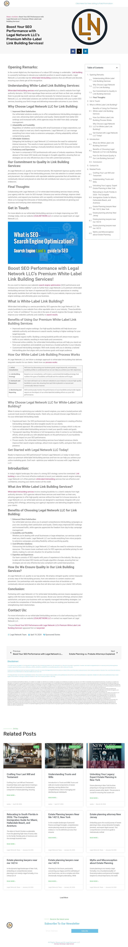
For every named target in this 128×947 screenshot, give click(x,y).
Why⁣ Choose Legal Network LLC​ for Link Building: (104, 86)
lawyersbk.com (103, 692)
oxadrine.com (52, 694)
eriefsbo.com (96, 698)
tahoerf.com (34, 684)
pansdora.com (108, 699)
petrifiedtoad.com (33, 686)
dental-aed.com (36, 687)
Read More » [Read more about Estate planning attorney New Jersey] (94, 838)
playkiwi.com (10, 698)
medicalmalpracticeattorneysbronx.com (54, 701)
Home (8, 17)
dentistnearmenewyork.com (34, 694)
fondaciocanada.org (24, 698)
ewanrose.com (44, 703)
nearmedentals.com (58, 697)
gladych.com (26, 686)
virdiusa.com (103, 687)
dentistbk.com (100, 697)
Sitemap (56, 944)
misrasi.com (10, 687)
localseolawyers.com (71, 690)
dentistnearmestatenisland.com (14, 690)
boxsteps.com (58, 694)
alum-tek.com (25, 687)
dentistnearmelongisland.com (81, 695)
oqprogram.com (11, 683)
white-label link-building (41, 78)
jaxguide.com (91, 688)
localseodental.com (84, 691)
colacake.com (112, 695)
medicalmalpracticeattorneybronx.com (49, 687)
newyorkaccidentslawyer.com (26, 701)
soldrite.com (51, 699)
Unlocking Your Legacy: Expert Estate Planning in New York (105, 187)
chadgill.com (39, 682)
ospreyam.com (69, 686)
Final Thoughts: (99, 97)
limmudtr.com (115, 699)
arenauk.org (112, 684)
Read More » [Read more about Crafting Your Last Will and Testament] (11, 795)
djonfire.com (76, 702)
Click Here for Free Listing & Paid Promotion (94, 3)
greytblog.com (36, 701)
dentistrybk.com (94, 694)
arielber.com (101, 694)
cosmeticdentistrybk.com (59, 683)
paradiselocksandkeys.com (13, 697)
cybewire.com (116, 692)
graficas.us (110, 682)
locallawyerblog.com (109, 686)
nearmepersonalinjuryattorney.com (81, 699)
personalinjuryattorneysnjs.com (36, 692)
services (30, 90)
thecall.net (96, 688)
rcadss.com (85, 701)
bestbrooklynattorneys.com (33, 690)
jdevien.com (50, 691)
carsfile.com (22, 697)
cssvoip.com (102, 688)
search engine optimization (50, 285)
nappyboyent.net (112, 702)
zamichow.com (77, 684)
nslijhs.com (45, 686)
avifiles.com (94, 697)
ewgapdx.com (39, 691)
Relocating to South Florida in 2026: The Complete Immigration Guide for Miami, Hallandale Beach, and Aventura (105, 197)
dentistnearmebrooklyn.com (28, 695)
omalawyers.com (11, 691)
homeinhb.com (66, 697)
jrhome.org (41, 702)
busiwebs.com (29, 702)
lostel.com (10, 705)
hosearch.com (17, 698)
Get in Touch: (95, 101)
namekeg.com (40, 684)
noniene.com (100, 684)
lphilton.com (78, 688)
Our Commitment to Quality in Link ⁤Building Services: (105, 92)
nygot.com (10, 703)
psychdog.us (70, 694)
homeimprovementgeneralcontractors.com (27, 699)
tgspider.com (51, 686)
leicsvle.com (22, 702)
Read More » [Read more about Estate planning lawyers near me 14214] (11, 881)
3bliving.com (64, 694)
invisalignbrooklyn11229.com (59, 698)
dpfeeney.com (50, 697)
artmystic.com (71, 703)
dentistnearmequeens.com (60, 690)
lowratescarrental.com (87, 690)
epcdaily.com (91, 692)
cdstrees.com (114, 703)
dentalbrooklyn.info (63, 691)
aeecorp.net (10, 682)
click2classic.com (33, 698)
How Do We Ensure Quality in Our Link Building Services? (104, 157)
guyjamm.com (105, 683)
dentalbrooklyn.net (102, 690)
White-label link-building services (21, 492)
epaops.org (81, 702)
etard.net (97, 699)
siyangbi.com (90, 698)
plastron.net (113, 688)
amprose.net (85, 687)
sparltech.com (20, 705)
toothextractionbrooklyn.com (71, 698)
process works (51, 362)
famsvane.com (38, 695)
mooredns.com (24, 694)
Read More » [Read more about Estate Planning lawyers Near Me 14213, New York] (52, 838)
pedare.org (72, 682)
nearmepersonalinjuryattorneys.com (45, 698)
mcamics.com (91, 687)
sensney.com (85, 683)
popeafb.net (24, 690)
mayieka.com (28, 684)
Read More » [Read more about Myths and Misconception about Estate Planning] (94, 881)
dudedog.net (10, 684)
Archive (15, 17)
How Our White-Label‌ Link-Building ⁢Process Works (103, 118)
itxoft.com (14, 705)
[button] (73, 51)
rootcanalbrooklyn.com (70, 692)
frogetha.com (22, 684)
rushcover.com (78, 682)
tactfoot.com (94, 703)
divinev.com (26, 688)
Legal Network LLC (72, 942)
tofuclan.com (40, 699)
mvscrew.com (89, 686)
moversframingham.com (93, 695)
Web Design (62, 944)
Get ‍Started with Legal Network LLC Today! (105, 134)
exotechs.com (39, 683)
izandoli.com (17, 702)
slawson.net (44, 683)
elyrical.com (59, 684)
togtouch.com (85, 692)
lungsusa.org (10, 701)
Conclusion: (97, 162)
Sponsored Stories (52, 635)
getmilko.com (64, 699)
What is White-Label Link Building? (103, 105)
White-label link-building (17, 90)
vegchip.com (58, 682)
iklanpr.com (116, 683)
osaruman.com (85, 688)
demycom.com (62, 686)
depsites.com (75, 701)
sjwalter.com (95, 690)
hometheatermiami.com (90, 702)
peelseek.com (98, 702)
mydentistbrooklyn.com (104, 695)
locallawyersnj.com (17, 687)
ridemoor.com (104, 691)
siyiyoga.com (58, 699)
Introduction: (95, 139)
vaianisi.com (110, 692)
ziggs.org (14, 703)
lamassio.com (91, 701)
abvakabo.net (90, 682)
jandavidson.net (104, 702)
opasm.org (80, 701)
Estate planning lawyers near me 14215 (104, 227)
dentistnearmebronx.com (63, 687)
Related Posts (95, 169)
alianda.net (15, 682)
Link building (77, 72)
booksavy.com (56, 691)
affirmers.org (46, 702)
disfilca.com (65, 703)
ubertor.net (30, 687)
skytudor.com (46, 684)
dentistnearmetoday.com (70, 683)
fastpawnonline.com (48, 692)
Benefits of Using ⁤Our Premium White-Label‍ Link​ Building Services (105, 111)
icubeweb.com (88, 697)
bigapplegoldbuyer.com (13, 699)
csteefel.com (116, 682)
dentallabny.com (44, 695)
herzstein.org (94, 684)
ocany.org (76, 703)
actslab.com (111, 683)
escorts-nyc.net (26, 692)
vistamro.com (28, 703)
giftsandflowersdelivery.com (24, 682)
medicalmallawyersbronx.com (63, 688)
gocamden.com (78, 687)
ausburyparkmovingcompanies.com (39, 697)
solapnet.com (28, 697)
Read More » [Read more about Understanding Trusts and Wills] (52, 797)
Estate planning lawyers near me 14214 (104, 220)
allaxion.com (73, 688)
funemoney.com (112, 701)
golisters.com (16, 701)
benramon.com (11, 702)
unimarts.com (118, 686)
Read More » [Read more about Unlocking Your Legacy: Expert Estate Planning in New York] (94, 798)
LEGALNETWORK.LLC (42, 216)
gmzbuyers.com (25, 691)
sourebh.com (40, 686)
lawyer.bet (40, 628)
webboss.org (97, 687)
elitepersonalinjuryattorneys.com (15, 695)
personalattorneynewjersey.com (100, 682)
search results (52, 315)
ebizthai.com (77, 691)
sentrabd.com (20, 686)
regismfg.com (106, 697)
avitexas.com (71, 691)
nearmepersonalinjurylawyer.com (28, 683)
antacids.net (75, 686)
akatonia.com (107, 694)
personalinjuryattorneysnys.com (102, 701)
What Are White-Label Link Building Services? (103, 144)
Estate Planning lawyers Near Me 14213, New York (104, 207)
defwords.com (72, 687)
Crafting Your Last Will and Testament (103, 174)
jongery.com (16, 684)
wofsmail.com (109, 690)
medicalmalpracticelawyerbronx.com (16, 688)
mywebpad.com (81, 686)
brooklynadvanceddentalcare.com (15, 692)
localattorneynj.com (58, 702)
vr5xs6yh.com (98, 691)
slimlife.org (14, 686)
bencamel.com (112, 697)
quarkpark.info (82, 703)
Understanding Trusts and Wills (103, 180)
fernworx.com (84, 684)
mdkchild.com (46, 682)
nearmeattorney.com (49, 690)
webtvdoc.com (106, 684)
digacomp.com (52, 684)
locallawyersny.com (82, 698)
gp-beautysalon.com (44, 694)
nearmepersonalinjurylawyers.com (49, 688)
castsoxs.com (92, 691)
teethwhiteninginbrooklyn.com (68, 695)
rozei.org (90, 684)
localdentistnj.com (66, 682)
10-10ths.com (84, 682)
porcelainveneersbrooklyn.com (94, 683)
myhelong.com (70, 699)
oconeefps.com (52, 682)
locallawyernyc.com (79, 697)
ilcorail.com (112, 694)
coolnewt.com (35, 702)
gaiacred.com (107, 698)
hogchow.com (18, 683)
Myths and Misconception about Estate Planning (103, 233)
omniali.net (118, 684)
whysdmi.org (79, 690)
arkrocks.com (102, 699)
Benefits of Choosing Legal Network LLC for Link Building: (105, 150)
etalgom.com (18, 691)
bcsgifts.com (108, 688)
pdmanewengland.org (35, 703)
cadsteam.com (32, 691)
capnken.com (34, 682)
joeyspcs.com (72, 697)
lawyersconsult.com (51, 703)
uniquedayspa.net (21, 703)
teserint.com (101, 698)
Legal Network (70, 944)
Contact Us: (94, 166)
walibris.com (92, 699)
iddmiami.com (107, 703)
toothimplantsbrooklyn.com (58, 692)
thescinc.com (79, 683)
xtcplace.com (71, 702)
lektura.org (56, 686)
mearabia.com (78, 692)
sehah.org (65, 702)
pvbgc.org (52, 702)
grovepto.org (59, 703)
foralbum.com (76, 694)
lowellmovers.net (95, 686)
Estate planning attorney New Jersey (104, 214)
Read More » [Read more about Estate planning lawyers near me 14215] (52, 881)
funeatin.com (46, 699)
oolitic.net (10, 686)
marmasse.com (101, 703)
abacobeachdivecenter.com (68, 684)
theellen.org (44, 691)
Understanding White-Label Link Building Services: (103, 79)
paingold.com (88, 703)
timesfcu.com (97, 692)
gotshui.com (102, 686)
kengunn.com (50, 683)
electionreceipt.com (67, 701)
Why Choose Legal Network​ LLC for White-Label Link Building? (104, 126)
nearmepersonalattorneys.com (55, 695)
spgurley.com (116, 690)
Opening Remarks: (97, 75)
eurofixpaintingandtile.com (85, 694)
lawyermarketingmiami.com (36, 688)
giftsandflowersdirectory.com (14, 694)
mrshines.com (42, 690)
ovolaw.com (42, 701)
